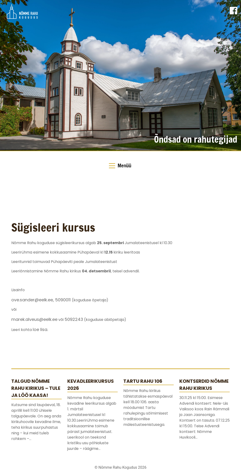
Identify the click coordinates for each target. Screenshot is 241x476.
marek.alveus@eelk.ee (34, 319)
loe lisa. (40, 329)
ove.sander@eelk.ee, (33, 300)
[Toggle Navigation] (120, 166)
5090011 (63, 300)
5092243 (73, 319)
